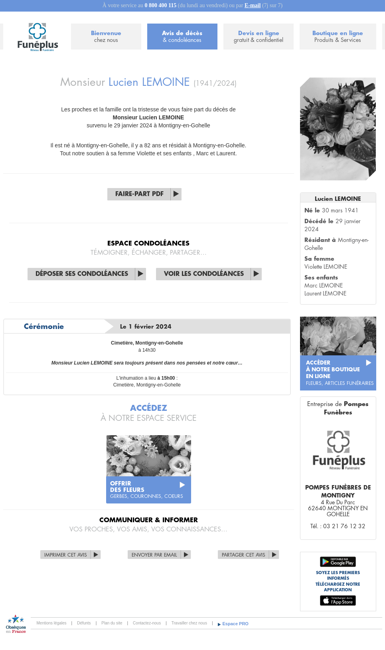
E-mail (253, 5)
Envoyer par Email (154, 555)
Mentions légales (52, 623)
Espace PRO (236, 623)
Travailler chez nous (189, 623)
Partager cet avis (243, 555)
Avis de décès (182, 37)
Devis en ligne (258, 37)
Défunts (84, 623)
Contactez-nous (147, 623)
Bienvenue (106, 37)
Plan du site (111, 623)
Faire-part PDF (139, 194)
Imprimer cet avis (65, 555)
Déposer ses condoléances (82, 274)
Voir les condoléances (204, 274)
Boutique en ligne (338, 37)
